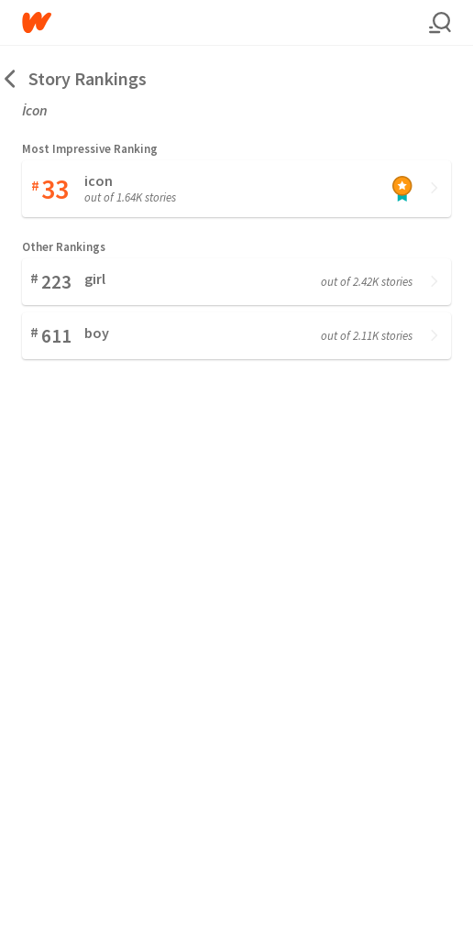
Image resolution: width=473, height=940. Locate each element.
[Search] (440, 23)
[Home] (225, 22)
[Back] (11, 78)
